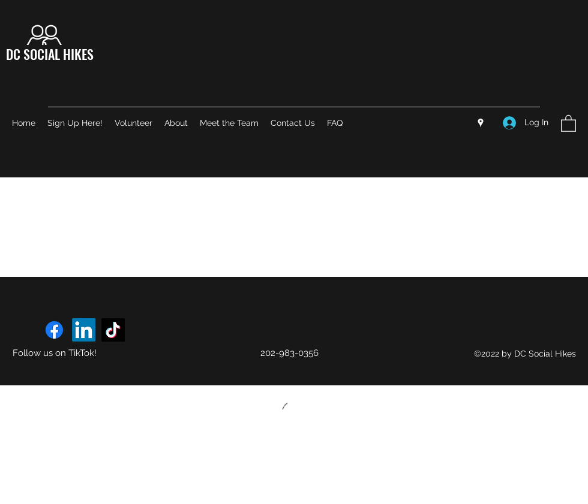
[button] (568, 123)
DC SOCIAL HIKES (50, 54)
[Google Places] (481, 123)
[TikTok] (113, 330)
